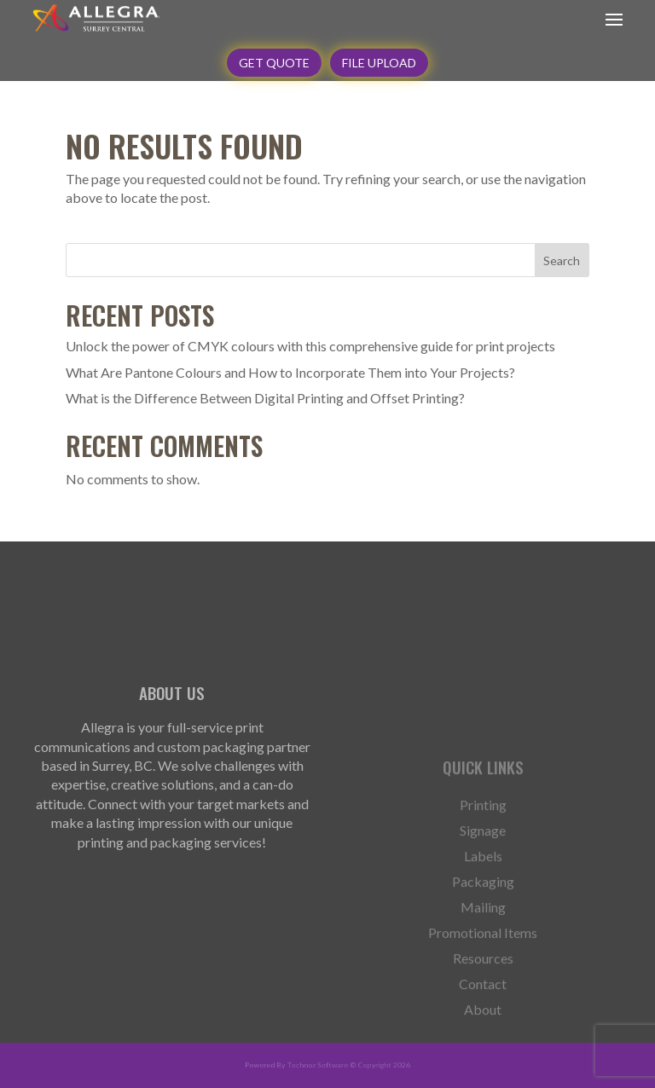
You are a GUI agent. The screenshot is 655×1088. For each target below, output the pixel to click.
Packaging (483, 920)
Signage (483, 869)
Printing (483, 843)
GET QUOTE (274, 62)
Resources (483, 997)
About (482, 1048)
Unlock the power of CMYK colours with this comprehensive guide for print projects (310, 346)
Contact (483, 1022)
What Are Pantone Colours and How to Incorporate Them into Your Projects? (290, 372)
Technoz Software (318, 1065)
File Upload (379, 62)
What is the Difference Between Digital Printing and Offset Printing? (265, 398)
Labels (483, 894)
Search (561, 260)
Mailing (483, 945)
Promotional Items (482, 971)
